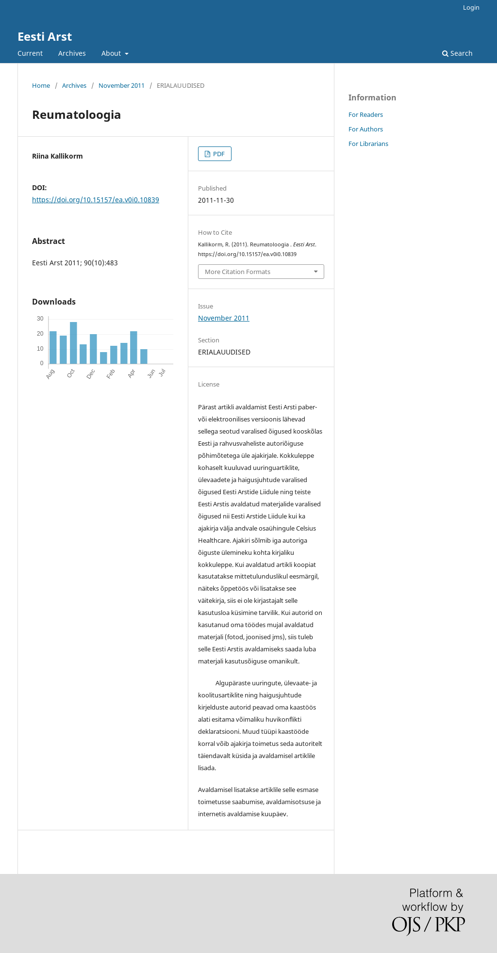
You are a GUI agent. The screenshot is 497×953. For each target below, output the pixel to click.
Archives (72, 53)
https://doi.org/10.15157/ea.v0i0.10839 (95, 199)
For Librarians (368, 143)
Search (457, 53)
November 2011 (122, 85)
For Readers (365, 114)
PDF (218, 153)
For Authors (365, 129)
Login (471, 7)
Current (30, 53)
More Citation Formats (237, 271)
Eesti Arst (44, 36)
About (112, 53)
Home (41, 85)
